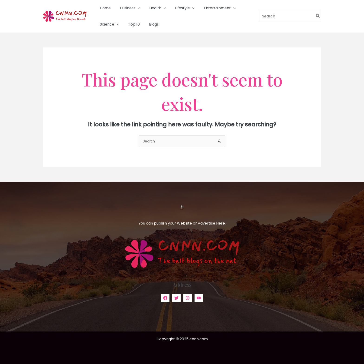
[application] (135, 8)
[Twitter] (176, 298)
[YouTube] (199, 298)
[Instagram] (187, 298)
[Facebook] (165, 298)
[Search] (318, 16)
